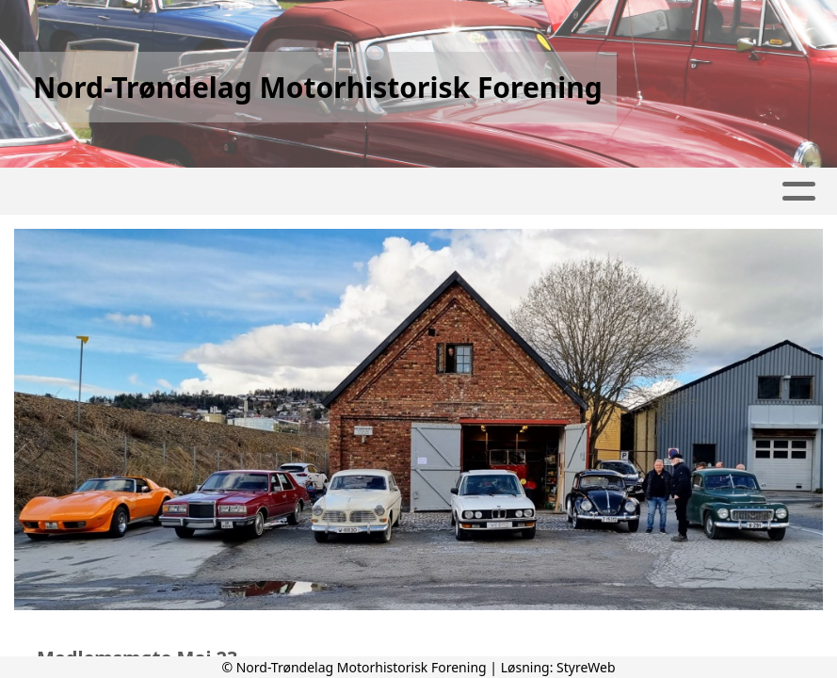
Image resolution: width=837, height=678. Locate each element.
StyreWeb (586, 667)
